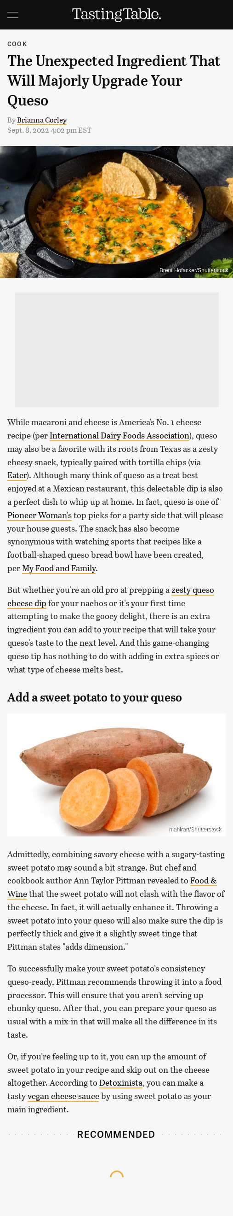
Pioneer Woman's (39, 515)
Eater (17, 475)
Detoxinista (120, 1082)
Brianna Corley (42, 119)
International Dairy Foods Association (119, 435)
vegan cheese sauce (63, 1096)
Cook (17, 44)
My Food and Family (59, 568)
